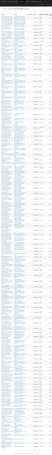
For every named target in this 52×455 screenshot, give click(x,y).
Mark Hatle (41, 104)
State (50, 15)
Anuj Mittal (41, 38)
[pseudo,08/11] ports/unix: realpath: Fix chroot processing (6, 446)
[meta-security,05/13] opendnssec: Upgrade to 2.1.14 (6, 396)
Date (35, 14)
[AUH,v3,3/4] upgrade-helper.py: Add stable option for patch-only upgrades (7, 347)
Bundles (29, 1)
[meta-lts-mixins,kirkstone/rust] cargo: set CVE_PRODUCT (7, 45)
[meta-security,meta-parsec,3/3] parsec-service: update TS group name (6, 318)
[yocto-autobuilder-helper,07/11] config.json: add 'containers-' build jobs (6, 193)
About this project (37, 1)
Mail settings (48, 4)
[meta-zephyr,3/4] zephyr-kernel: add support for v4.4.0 (6, 29)
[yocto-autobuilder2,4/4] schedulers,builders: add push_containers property (6, 234)
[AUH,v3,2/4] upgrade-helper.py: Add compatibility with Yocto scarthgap (7, 351)
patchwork (15, 453)
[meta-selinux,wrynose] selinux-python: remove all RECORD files (6, 159)
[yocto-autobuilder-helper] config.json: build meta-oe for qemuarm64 (7, 38)
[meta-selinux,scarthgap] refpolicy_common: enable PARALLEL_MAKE (6, 167)
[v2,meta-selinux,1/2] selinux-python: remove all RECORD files (19, 140)
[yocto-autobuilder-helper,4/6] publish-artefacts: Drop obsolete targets (7, 287)
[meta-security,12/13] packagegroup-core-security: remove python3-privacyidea (7, 374)
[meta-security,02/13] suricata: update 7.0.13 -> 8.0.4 (6, 406)
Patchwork (3, 1)
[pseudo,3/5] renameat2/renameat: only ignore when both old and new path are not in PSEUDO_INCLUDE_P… (6, 114)
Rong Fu (41, 136)
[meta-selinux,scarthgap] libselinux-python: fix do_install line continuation (6, 136)
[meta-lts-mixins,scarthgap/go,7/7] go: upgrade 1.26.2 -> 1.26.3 (7, 64)
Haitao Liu (41, 421)
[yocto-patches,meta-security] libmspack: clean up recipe (7, 426)
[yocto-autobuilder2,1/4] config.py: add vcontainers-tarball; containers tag (19, 234)
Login (37, 4)
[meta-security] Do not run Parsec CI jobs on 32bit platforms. (6, 359)
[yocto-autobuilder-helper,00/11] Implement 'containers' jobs (6, 230)
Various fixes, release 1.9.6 (19, 434)
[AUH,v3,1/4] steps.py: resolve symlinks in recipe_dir (6, 355)
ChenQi (40, 260)
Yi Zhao (40, 254)
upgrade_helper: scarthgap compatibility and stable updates (19, 342)
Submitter (41, 14)
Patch (2, 14)
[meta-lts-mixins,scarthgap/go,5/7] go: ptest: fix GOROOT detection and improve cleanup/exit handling (7, 75)
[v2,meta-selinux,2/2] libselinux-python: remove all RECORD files (7, 140)
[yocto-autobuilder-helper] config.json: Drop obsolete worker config (6, 307)
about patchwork (35, 453)
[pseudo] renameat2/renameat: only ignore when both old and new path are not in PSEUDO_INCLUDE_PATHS (7, 128)
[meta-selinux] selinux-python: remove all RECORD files (7, 163)
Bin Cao (40, 101)
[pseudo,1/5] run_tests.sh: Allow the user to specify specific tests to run (6, 122)
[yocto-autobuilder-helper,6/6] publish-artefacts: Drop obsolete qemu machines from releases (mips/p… (7, 275)
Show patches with (6, 8)
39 (48, 11)
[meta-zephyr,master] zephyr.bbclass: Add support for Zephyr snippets (7, 367)
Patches (22, 1)
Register (42, 4)
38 (45, 11)
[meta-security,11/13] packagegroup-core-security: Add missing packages (7, 378)
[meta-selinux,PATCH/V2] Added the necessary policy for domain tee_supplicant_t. (7, 18)
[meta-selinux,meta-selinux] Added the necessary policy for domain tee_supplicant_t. (7, 22)
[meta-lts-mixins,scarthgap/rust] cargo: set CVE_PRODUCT (7, 49)
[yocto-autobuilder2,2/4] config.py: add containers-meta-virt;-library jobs (6, 244)
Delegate (46, 14)
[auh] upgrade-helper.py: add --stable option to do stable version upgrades (7, 260)
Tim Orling (41, 172)
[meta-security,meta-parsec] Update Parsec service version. (7, 363)
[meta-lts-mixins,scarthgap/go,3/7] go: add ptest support (7, 87)
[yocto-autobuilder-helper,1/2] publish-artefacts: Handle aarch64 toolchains (20, 265)
